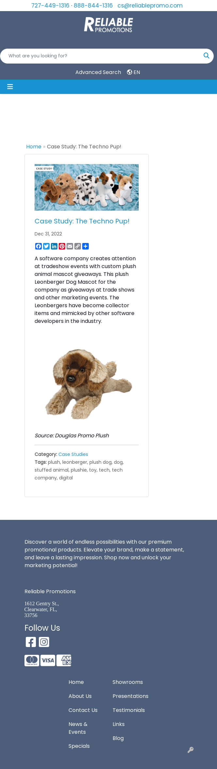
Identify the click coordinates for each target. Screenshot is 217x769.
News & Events (78, 728)
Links (119, 724)
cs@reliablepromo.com (150, 5)
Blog (118, 738)
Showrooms (128, 682)
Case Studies (73, 454)
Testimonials (129, 710)
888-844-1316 (93, 5)
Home (33, 146)
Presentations (130, 696)
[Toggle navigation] (10, 86)
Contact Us (83, 710)
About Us (80, 696)
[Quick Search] (100, 56)
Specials (79, 746)
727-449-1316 (50, 5)
